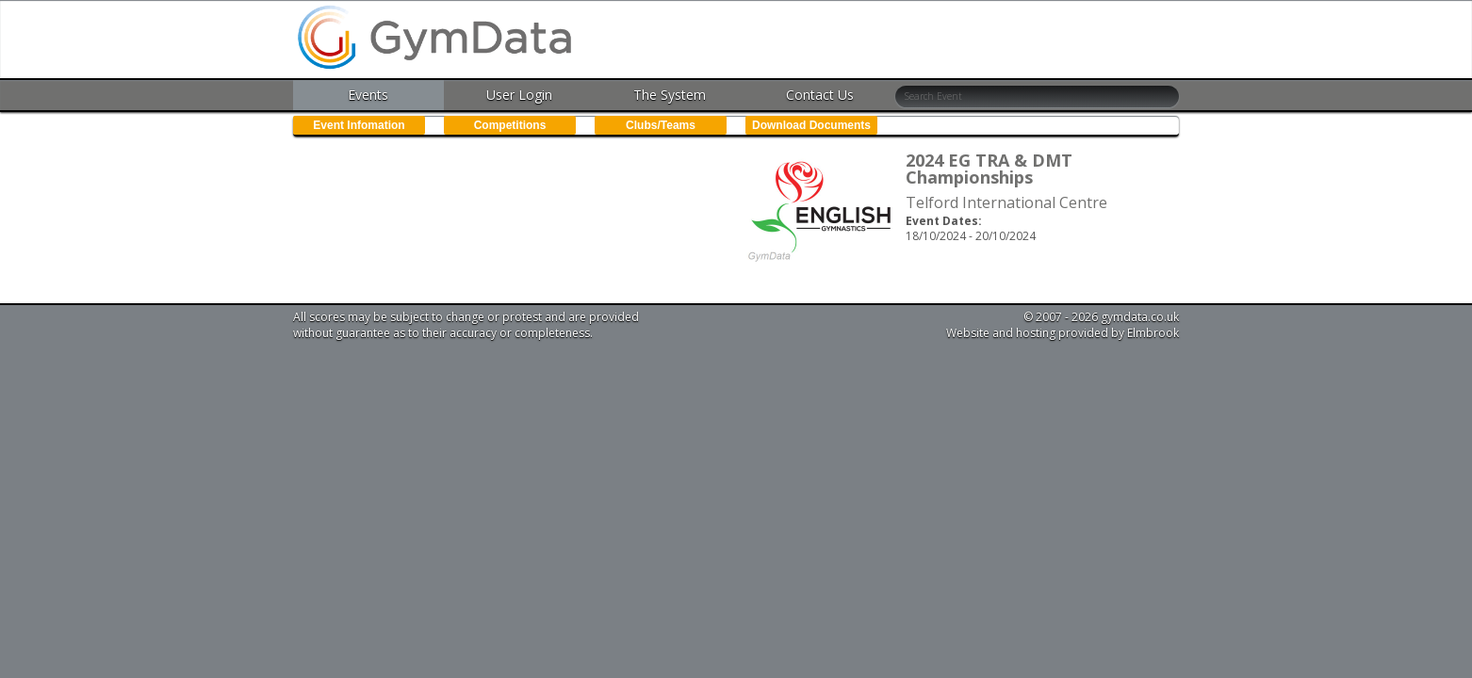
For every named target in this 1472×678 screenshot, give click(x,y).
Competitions (510, 125)
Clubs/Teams (660, 125)
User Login (519, 95)
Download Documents (811, 125)
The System (669, 95)
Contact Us (820, 95)
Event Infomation (358, 125)
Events (368, 95)
